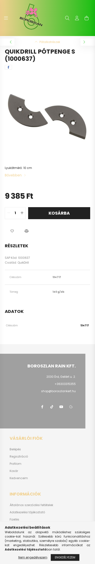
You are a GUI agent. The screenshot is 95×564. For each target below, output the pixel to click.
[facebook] (8, 67)
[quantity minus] (8, 213)
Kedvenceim (19, 478)
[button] (12, 231)
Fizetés (14, 519)
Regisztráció (19, 456)
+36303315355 (65, 384)
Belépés (15, 449)
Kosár (14, 471)
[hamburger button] (6, 18)
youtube (61, 407)
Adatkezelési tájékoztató (27, 512)
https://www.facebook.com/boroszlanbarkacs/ (42, 407)
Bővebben (13, 175)
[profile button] (77, 18)
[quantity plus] (21, 213)
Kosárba (59, 213)
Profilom (15, 463)
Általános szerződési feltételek (31, 505)
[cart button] (86, 18)
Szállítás (16, 526)
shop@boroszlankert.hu (58, 391)
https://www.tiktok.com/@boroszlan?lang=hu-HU (52, 407)
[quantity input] (15, 213)
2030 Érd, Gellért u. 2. (61, 377)
